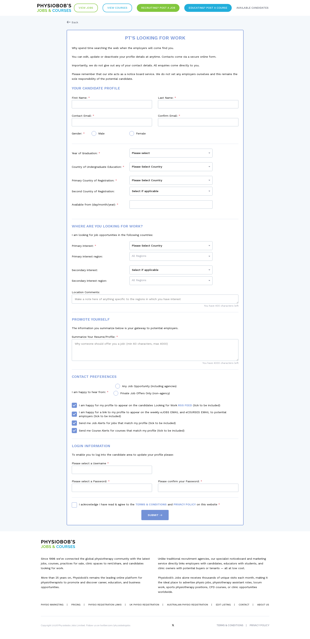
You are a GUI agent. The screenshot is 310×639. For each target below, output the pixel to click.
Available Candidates (252, 7)
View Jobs (86, 7)
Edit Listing (223, 604)
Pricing (75, 604)
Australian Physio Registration (187, 604)
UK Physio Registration (144, 604)
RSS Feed (185, 405)
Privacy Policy (185, 504)
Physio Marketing (52, 604)
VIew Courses (117, 7)
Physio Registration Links (105, 604)
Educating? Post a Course (208, 7)
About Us (263, 604)
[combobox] (171, 256)
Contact (244, 604)
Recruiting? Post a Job (158, 7)
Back (72, 22)
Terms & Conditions (151, 504)
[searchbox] (172, 255)
